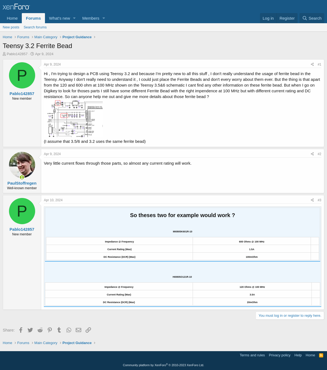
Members (90, 18)
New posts (11, 27)
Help (298, 355)
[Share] (312, 64)
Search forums (35, 27)
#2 (319, 154)
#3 (319, 200)
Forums (33, 18)
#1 (319, 64)
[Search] (311, 18)
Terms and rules (252, 355)
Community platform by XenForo (163, 365)
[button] (74, 18)
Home (12, 18)
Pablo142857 (17, 54)
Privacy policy (279, 355)
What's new (59, 18)
